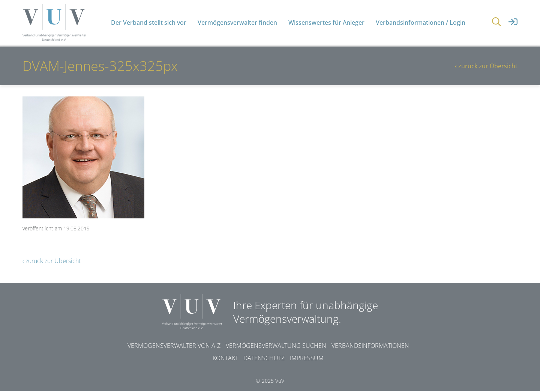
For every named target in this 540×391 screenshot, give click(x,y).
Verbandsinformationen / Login (420, 22)
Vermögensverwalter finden (237, 22)
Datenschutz (264, 358)
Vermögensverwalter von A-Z (174, 345)
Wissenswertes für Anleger (326, 22)
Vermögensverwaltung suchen (276, 345)
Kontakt (225, 358)
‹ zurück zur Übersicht (486, 66)
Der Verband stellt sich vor (148, 22)
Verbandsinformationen (370, 345)
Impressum (307, 358)
